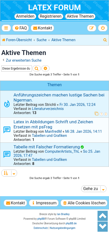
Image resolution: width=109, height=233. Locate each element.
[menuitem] (20, 28)
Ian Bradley (63, 214)
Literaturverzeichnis (48, 109)
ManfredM (53, 131)
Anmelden (25, 16)
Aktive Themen (80, 16)
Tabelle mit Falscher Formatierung (47, 146)
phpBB (41, 218)
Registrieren (51, 16)
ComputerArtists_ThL (62, 151)
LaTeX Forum (54, 7)
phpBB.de (71, 223)
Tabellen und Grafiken (49, 136)
